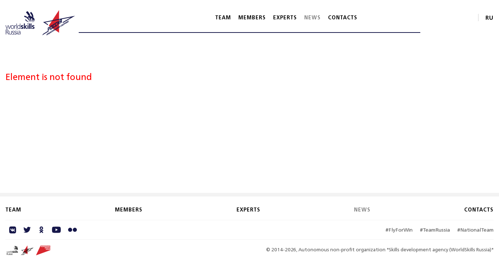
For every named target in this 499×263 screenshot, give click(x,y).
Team (223, 17)
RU (489, 18)
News (312, 17)
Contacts (342, 17)
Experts (285, 17)
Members (252, 17)
